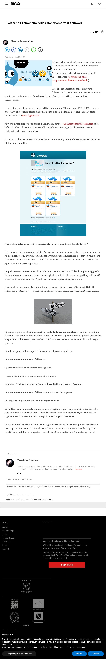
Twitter (30, 495)
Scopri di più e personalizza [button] (19, 654)
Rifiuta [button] (79, 654)
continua (78, 469)
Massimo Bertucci (28, 460)
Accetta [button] (95, 654)
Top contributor (8, 538)
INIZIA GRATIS (67, 565)
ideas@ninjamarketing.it (43, 499)
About (5, 527)
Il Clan (4, 534)
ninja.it (50, 522)
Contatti (5, 549)
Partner (5, 545)
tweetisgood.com (30, 115)
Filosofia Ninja (8, 531)
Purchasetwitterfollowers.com (78, 123)
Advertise (6, 542)
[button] (102, 32)
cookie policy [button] (12, 644)
